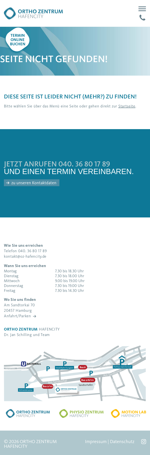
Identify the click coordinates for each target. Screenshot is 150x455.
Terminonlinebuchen (17, 39)
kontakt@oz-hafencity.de (25, 256)
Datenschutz (122, 441)
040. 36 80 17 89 (84, 164)
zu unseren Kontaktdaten (33, 182)
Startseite (126, 106)
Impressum (96, 441)
